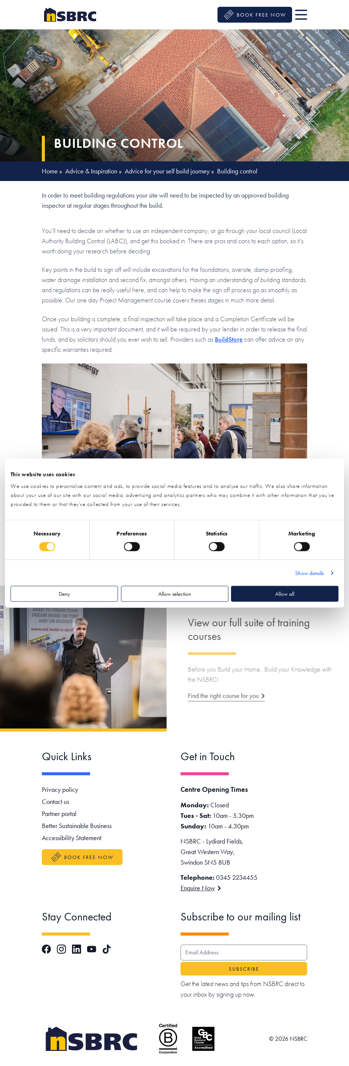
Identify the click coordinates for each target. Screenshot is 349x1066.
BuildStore (229, 339)
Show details (309, 573)
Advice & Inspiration (91, 171)
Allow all (284, 594)
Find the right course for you (242, 695)
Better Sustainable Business (77, 825)
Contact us (55, 801)
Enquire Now (201, 887)
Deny (64, 594)
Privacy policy (60, 789)
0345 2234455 (236, 877)
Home (50, 171)
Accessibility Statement (71, 837)
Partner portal (59, 813)
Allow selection (174, 594)
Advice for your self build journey (167, 171)
